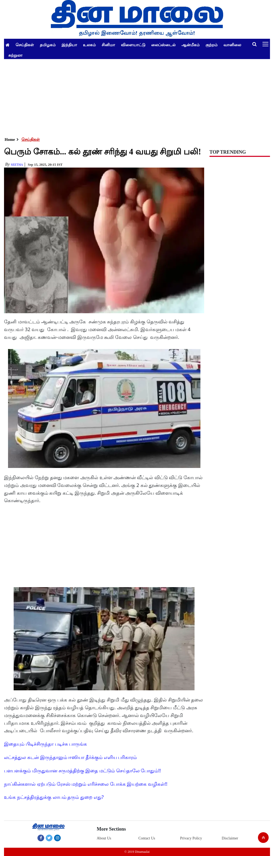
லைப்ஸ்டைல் (163, 44)
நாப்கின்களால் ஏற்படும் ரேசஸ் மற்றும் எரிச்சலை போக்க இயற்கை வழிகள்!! (85, 784)
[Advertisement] (137, 96)
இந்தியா (69, 44)
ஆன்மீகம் (190, 44)
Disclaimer (230, 838)
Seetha (17, 164)
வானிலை (232, 44)
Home (10, 139)
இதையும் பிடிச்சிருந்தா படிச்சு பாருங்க (45, 744)
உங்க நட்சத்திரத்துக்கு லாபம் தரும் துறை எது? (54, 797)
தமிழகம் (48, 44)
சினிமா (108, 44)
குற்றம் (212, 44)
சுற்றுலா (15, 55)
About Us (104, 838)
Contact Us (146, 838)
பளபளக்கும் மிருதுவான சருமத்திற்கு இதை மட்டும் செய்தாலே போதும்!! (82, 770)
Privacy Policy (191, 838)
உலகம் (89, 44)
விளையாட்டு (133, 44)
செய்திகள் (25, 44)
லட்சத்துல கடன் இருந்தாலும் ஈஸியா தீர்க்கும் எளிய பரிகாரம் (70, 757)
